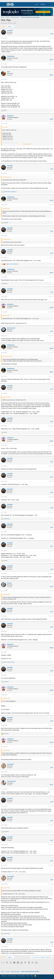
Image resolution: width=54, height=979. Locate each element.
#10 (52, 296)
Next (10, 26)
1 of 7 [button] (3, 26)
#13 (52, 352)
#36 (52, 825)
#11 (52, 311)
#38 (52, 865)
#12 (52, 335)
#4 (52, 123)
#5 (52, 173)
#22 (52, 531)
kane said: (5, 127)
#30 (52, 694)
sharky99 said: (6, 208)
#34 (52, 789)
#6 (52, 204)
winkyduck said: (6, 397)
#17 (52, 445)
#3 (52, 79)
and (10, 191)
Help (27, 975)
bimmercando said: (7, 356)
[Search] (52, 4)
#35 (52, 806)
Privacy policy (21, 975)
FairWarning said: (6, 177)
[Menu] (2, 4)
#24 (52, 573)
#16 (52, 425)
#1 (52, 38)
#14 (52, 376)
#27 (52, 631)
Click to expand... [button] (27, 144)
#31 (52, 725)
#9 (52, 277)
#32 (52, 746)
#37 (52, 844)
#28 (52, 652)
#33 (52, 771)
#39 (52, 884)
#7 (52, 235)
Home (31, 975)
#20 (52, 496)
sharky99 (5, 23)
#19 (52, 481)
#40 (52, 946)
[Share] (50, 38)
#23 (52, 550)
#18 (52, 466)
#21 (52, 512)
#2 (52, 64)
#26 (52, 616)
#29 (52, 675)
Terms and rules (12, 975)
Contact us (4, 975)
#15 (52, 393)
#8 (52, 257)
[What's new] (48, 4)
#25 (52, 590)
